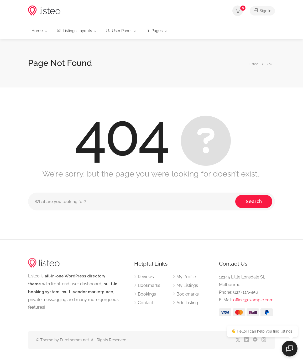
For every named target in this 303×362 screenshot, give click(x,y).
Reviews (146, 276)
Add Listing (187, 302)
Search (254, 201)
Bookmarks (149, 285)
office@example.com (253, 299)
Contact (145, 302)
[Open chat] (290, 349)
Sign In (262, 10)
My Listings (187, 285)
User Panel (119, 30)
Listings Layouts (74, 30)
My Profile (186, 276)
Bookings (147, 294)
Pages (154, 30)
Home (37, 30)
